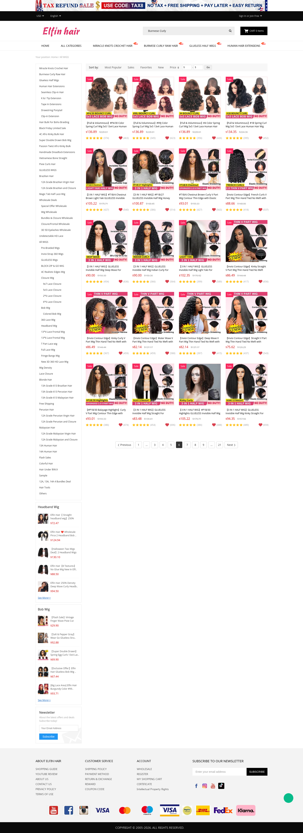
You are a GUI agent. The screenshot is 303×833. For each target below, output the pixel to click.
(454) (106, 281)
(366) (153, 281)
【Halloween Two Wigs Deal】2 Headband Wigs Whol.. (63, 552)
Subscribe (48, 736)
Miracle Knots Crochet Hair (112, 46)
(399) (199, 281)
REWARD (90, 784)
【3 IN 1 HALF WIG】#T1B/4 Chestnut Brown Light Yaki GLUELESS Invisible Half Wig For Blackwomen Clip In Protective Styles (106, 200)
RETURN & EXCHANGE (98, 779)
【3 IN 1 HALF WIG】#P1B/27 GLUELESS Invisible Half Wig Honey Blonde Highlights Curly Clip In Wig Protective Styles (151, 200)
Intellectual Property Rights (153, 789)
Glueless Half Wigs (202, 46)
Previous (124, 445)
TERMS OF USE (44, 794)
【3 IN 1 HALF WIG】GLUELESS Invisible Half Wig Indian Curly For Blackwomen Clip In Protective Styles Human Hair (152, 272)
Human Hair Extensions (243, 46)
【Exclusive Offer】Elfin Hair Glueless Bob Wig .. (63, 670)
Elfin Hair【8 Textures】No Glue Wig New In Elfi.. (63, 567)
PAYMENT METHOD (97, 774)
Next (231, 445)
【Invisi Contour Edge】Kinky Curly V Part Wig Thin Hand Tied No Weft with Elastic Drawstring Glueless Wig (106, 342)
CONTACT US (44, 784)
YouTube (213, 786)
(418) (246, 209)
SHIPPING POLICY (96, 769)
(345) (153, 138)
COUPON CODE (94, 789)
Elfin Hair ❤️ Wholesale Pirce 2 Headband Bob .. (63, 533)
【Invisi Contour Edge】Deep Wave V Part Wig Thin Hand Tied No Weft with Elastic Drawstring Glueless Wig (199, 342)
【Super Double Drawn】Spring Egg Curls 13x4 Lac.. (64, 653)
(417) (246, 281)
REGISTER (142, 774)
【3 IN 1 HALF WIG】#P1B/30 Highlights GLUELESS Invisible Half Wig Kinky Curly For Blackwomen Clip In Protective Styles (199, 415)
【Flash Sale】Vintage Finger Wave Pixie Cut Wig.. (62, 621)
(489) (246, 425)
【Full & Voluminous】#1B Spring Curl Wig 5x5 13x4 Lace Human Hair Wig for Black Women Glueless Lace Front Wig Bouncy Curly (246, 128)
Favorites (146, 67)
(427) (106, 209)
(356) (199, 138)
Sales (131, 67)
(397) (199, 353)
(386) (153, 209)
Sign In (242, 16)
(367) (106, 353)
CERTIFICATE (144, 784)
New (161, 67)
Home (45, 46)
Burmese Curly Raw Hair (161, 46)
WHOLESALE (144, 769)
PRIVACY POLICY (46, 789)
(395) (246, 138)
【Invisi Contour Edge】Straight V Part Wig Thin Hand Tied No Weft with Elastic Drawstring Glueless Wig (246, 342)
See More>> (44, 597)
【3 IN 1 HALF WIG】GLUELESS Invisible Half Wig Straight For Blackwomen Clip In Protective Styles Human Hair (152, 415)
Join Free (254, 16)
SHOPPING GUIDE (46, 769)
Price (174, 67)
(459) (153, 353)
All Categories (71, 46)
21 (219, 445)
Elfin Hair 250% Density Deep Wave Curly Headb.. (64, 584)
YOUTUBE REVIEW (46, 774)
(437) (246, 353)
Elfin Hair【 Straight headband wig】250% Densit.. (62, 518)
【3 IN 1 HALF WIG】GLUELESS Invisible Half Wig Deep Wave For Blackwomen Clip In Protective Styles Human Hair (105, 272)
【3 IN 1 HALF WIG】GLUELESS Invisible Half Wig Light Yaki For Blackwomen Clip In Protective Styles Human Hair (198, 272)
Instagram (205, 786)
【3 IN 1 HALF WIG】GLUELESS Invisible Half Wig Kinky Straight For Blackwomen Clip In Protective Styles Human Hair (245, 415)
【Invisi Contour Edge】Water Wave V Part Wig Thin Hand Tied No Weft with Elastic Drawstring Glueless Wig (152, 342)
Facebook (196, 786)
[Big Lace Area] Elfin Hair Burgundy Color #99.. (63, 687)
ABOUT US (42, 779)
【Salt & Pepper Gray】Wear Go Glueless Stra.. (63, 636)
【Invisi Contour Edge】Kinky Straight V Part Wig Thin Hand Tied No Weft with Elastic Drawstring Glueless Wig (246, 270)
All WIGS (64, 57)
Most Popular (113, 67)
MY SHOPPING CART (149, 779)
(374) (106, 138)
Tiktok (221, 786)
